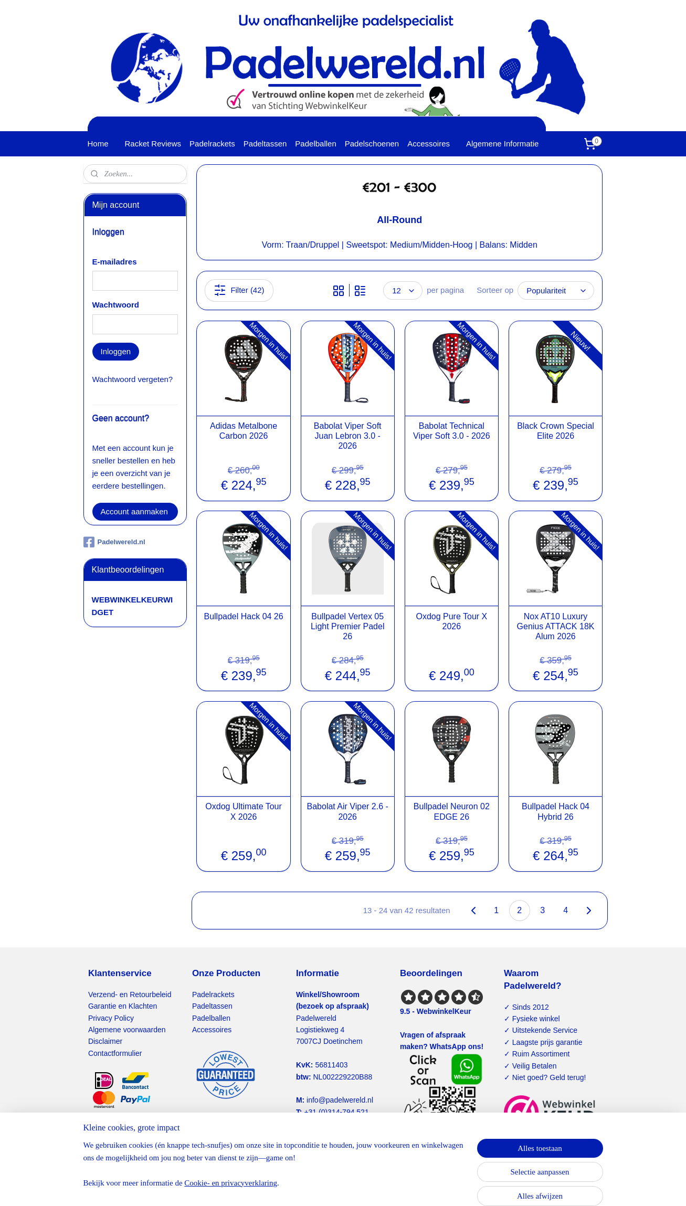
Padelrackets (212, 143)
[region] (274, 1170)
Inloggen (116, 351)
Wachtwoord (115, 304)
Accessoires (428, 143)
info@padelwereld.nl (340, 1100)
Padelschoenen (372, 143)
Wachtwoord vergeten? (132, 379)
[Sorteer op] (556, 290)
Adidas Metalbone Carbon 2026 (243, 430)
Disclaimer (105, 1041)
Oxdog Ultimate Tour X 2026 (244, 811)
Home (98, 143)
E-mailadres (114, 261)
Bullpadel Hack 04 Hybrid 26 (555, 811)
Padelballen (315, 143)
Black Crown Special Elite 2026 (555, 430)
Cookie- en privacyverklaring (230, 1183)
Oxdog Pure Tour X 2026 (452, 621)
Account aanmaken (134, 511)
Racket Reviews (153, 143)
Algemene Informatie (502, 143)
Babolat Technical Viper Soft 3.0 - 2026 (451, 430)
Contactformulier (115, 1053)
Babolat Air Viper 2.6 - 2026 (347, 811)
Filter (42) (239, 290)
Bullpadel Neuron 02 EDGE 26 (452, 811)
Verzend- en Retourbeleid (130, 994)
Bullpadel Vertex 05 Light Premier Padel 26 (348, 626)
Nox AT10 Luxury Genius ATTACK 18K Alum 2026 (556, 626)
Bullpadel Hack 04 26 (243, 616)
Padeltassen (265, 143)
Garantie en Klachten (122, 1006)
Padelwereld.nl (114, 542)
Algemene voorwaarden (127, 1029)
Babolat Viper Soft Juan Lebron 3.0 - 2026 (348, 435)
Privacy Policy (111, 1018)
